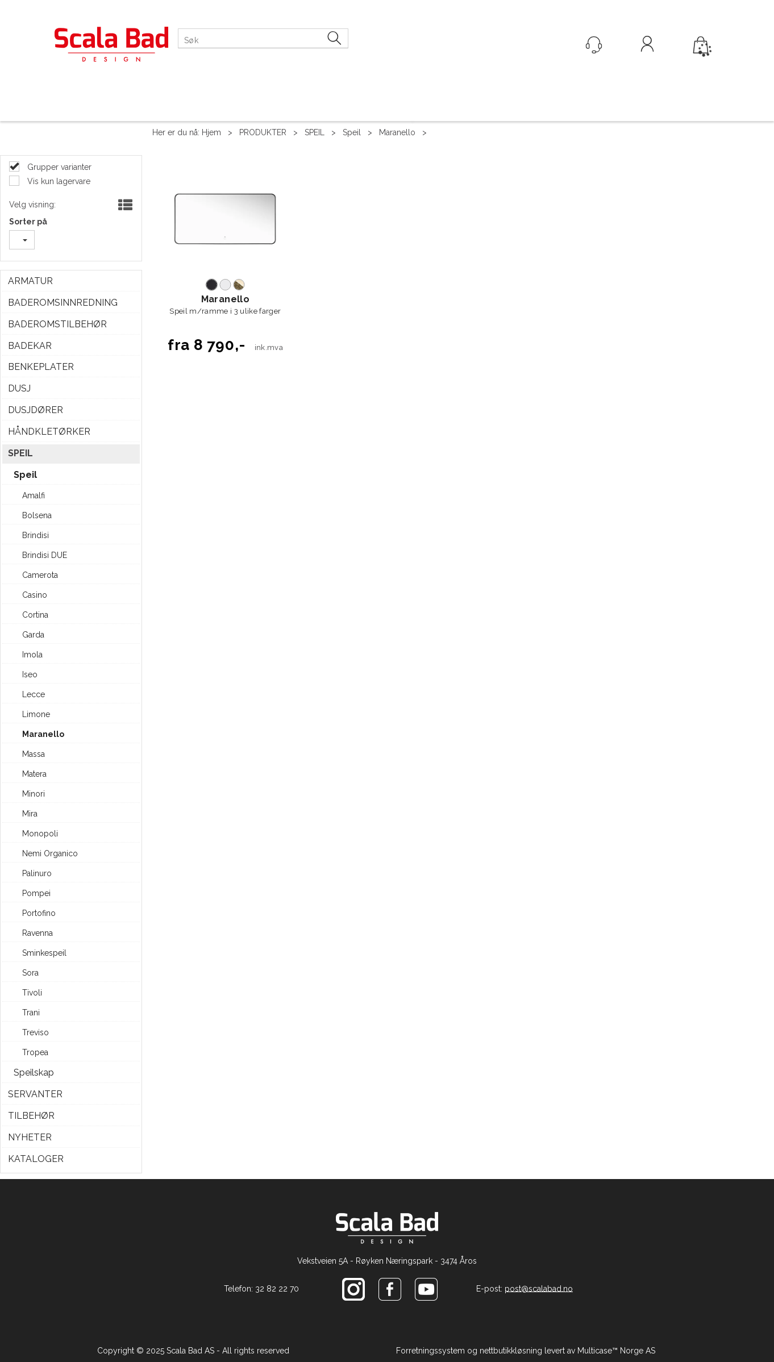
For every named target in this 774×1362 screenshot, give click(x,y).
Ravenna (37, 933)
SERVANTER (35, 1094)
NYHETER (30, 1137)
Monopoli (40, 833)
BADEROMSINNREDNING (63, 302)
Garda (33, 634)
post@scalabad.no (539, 1288)
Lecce (33, 694)
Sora (30, 972)
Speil (352, 132)
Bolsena (37, 515)
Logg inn (647, 45)
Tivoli (32, 992)
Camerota (40, 575)
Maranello (397, 132)
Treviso (35, 1032)
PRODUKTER (262, 132)
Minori (33, 793)
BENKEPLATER (41, 366)
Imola (32, 654)
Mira (30, 813)
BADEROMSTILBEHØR (57, 324)
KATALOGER (36, 1158)
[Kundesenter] (594, 45)
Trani (31, 1012)
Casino (34, 594)
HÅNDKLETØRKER (49, 431)
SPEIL (314, 132)
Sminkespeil (44, 952)
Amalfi (33, 495)
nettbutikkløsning (511, 1350)
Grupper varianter (58, 167)
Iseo (30, 674)
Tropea (35, 1052)
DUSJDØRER (35, 410)
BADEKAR (30, 345)
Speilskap (34, 1072)
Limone (36, 714)
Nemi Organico (50, 853)
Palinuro (37, 873)
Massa (33, 754)
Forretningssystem (430, 1350)
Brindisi (35, 535)
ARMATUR (30, 281)
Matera (34, 773)
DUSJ (19, 388)
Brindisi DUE (44, 555)
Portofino (39, 913)
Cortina (35, 614)
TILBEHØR (31, 1115)
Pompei (36, 893)
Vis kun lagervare (57, 181)
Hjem (211, 132)
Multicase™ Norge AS (616, 1350)
